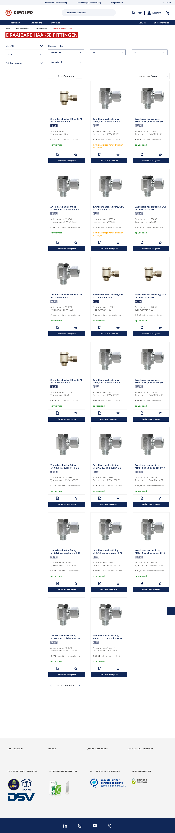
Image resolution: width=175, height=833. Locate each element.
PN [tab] (135, 52)
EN (167, 2)
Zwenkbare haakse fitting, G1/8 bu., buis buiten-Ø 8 (108, 296)
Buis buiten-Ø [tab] (56, 62)
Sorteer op (144, 75)
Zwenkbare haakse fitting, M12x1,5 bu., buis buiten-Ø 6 (64, 208)
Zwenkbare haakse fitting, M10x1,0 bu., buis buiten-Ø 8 (64, 467)
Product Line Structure (19, 724)
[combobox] (86, 12)
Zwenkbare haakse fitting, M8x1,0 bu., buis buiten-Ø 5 (106, 381)
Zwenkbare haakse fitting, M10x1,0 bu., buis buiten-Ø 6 (149, 120)
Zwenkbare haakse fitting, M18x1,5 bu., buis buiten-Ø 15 (107, 552)
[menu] (66, 22)
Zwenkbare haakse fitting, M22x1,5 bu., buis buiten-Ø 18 (150, 552)
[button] (157, 13)
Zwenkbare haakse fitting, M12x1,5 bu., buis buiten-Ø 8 (107, 467)
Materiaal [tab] (10, 45)
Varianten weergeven (67, 161)
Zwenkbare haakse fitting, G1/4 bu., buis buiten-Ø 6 (66, 296)
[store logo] (32, 13)
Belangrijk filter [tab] (56, 45)
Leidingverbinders (22, 28)
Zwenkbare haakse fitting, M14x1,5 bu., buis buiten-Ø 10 (150, 467)
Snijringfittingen (41, 28)
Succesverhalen (162, 22)
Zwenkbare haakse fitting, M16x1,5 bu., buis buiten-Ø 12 (65, 552)
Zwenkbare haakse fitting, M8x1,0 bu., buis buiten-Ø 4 (106, 120)
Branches (55, 22)
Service (142, 22)
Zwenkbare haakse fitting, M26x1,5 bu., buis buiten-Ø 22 (65, 637)
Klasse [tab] (8, 54)
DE (163, 2)
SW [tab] (93, 52)
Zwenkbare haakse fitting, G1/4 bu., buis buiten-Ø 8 (66, 381)
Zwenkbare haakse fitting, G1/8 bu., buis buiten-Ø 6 (66, 120)
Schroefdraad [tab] (56, 52)
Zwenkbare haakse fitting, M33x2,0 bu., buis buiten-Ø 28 (107, 637)
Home (7, 28)
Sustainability (14, 715)
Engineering (36, 22)
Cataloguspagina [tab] (13, 63)
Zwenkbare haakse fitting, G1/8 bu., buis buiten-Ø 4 (108, 208)
